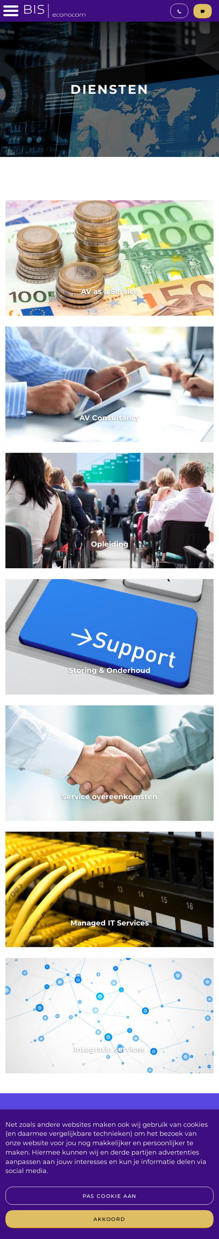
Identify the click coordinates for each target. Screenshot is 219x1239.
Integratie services (109, 1049)
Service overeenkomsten (109, 796)
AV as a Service (110, 291)
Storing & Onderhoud (109, 670)
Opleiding (109, 544)
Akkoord (109, 1219)
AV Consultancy (109, 417)
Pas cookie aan (109, 1196)
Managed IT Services (109, 923)
